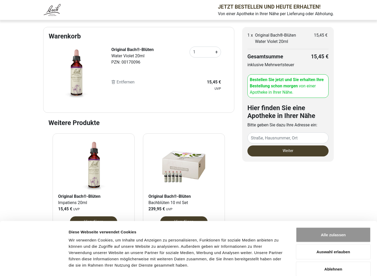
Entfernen (123, 82)
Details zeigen (278, 265)
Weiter (288, 151)
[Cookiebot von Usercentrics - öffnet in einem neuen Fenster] (34, 266)
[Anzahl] (205, 52)
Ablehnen (333, 241)
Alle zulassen (333, 207)
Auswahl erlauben (333, 224)
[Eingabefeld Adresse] (288, 137)
